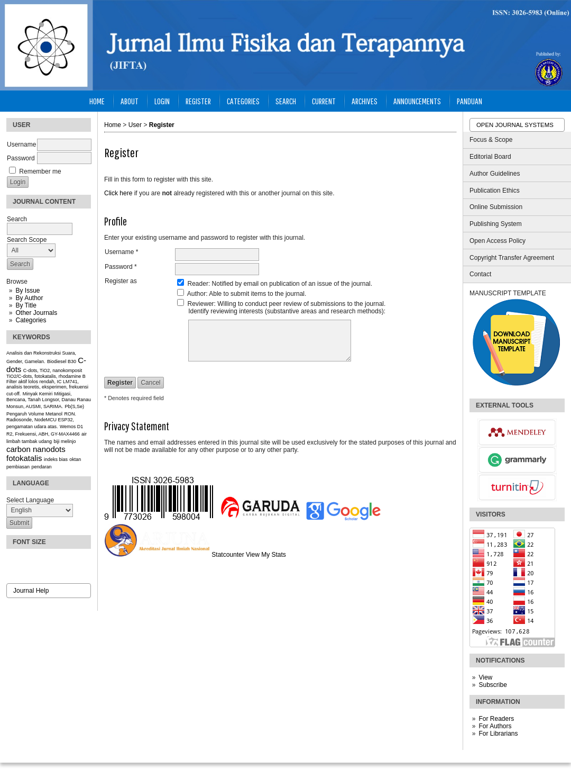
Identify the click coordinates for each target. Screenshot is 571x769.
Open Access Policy (497, 241)
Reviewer (201, 303)
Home (97, 101)
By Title (25, 305)
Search (285, 101)
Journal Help (31, 590)
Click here (118, 193)
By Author (29, 298)
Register (198, 101)
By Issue (27, 290)
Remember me (40, 171)
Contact (480, 274)
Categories (30, 320)
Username (21, 144)
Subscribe (492, 685)
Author (196, 293)
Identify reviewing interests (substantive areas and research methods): (286, 311)
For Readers (496, 718)
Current (324, 101)
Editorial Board (490, 156)
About (130, 101)
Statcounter (227, 554)
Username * (121, 252)
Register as (121, 281)
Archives (364, 101)
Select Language (30, 500)
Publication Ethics (494, 190)
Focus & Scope (490, 139)
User (135, 125)
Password (21, 158)
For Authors (494, 726)
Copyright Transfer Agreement (511, 257)
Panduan (469, 101)
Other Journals (36, 312)
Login (162, 101)
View (485, 677)
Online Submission (495, 207)
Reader (198, 283)
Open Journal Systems (515, 125)
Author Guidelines (494, 173)
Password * (121, 266)
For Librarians (498, 733)
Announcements (417, 101)
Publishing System (495, 224)
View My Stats (266, 554)
